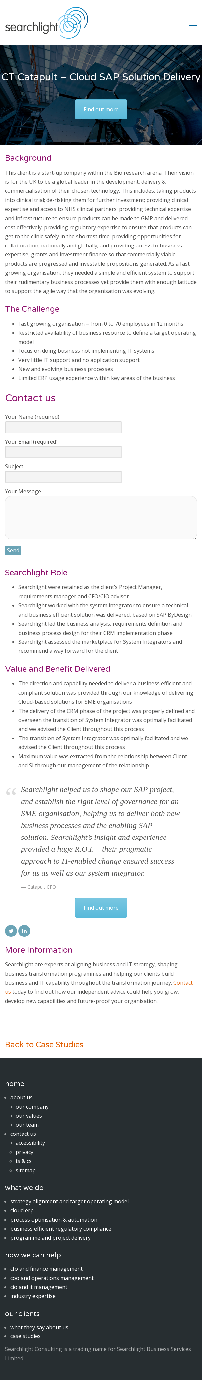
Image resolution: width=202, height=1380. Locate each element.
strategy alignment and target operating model (69, 1201)
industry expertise (33, 1296)
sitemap (26, 1170)
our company (32, 1106)
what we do (24, 1188)
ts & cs (24, 1161)
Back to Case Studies (44, 1045)
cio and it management (38, 1287)
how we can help (33, 1255)
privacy (24, 1152)
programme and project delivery (50, 1237)
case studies (25, 1336)
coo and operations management (52, 1278)
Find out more (101, 109)
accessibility (30, 1142)
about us (21, 1097)
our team (27, 1124)
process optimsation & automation (53, 1219)
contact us (23, 1133)
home (14, 1084)
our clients (22, 1314)
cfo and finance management (46, 1268)
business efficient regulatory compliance (60, 1228)
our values (29, 1115)
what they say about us (39, 1327)
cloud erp (22, 1210)
